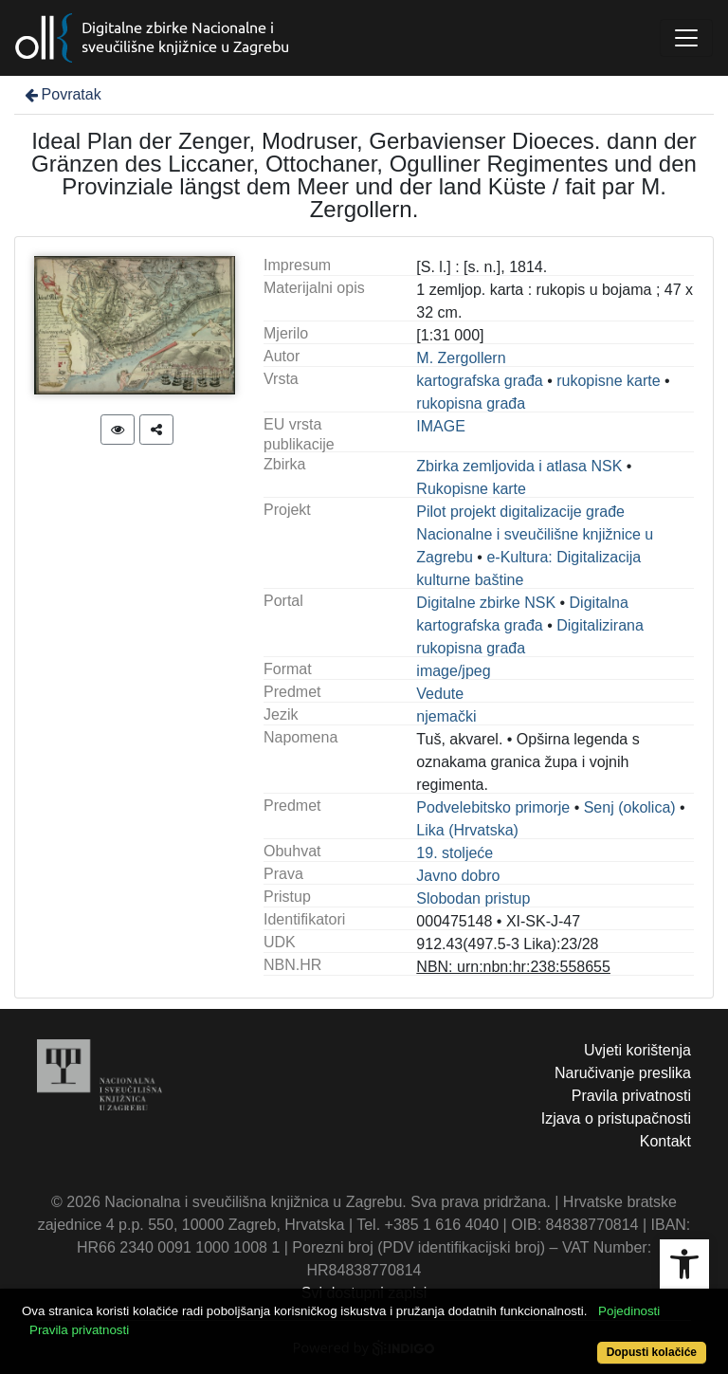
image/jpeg (453, 671)
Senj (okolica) (630, 807)
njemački (446, 716)
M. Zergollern (460, 358)
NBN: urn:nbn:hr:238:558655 (513, 967)
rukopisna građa (470, 403)
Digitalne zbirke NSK (485, 603)
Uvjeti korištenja (637, 1050)
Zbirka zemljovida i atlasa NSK (519, 466)
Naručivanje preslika (623, 1073)
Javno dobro (458, 876)
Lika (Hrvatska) (467, 830)
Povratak (61, 94)
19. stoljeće (454, 853)
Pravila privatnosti (631, 1096)
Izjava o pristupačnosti (616, 1118)
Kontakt (665, 1141)
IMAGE (440, 426)
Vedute (440, 694)
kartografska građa (479, 381)
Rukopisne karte (471, 489)
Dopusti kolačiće (652, 1352)
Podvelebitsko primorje (493, 807)
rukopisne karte (608, 381)
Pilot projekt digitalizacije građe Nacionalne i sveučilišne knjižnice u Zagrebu (534, 534)
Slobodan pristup (473, 898)
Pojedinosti (629, 1311)
